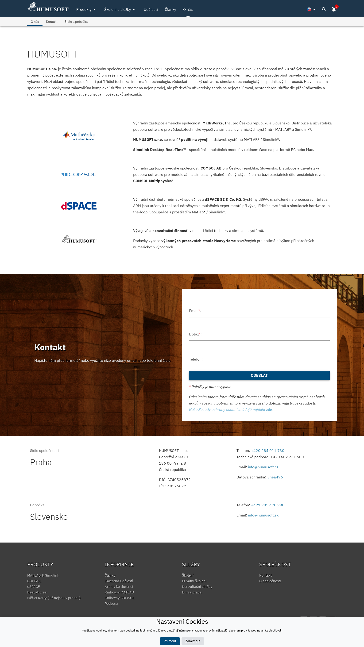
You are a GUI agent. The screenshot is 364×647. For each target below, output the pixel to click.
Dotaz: (195, 334)
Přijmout (170, 641)
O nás (188, 9)
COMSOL (34, 581)
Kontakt (52, 21)
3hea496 (275, 477)
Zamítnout (192, 641)
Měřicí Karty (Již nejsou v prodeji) (54, 598)
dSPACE (33, 586)
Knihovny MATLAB (119, 592)
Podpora (111, 603)
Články (170, 9)
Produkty (86, 9)
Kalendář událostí (119, 581)
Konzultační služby (197, 586)
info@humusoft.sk (263, 515)
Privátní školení (194, 581)
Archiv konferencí (119, 586)
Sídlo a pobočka (76, 21)
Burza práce (191, 592)
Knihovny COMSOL (120, 598)
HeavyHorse (36, 592)
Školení (188, 575)
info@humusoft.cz (263, 467)
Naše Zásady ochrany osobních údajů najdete (230, 409)
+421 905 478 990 (267, 505)
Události (151, 9)
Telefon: (196, 359)
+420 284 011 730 (267, 450)
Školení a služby (120, 9)
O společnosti (270, 581)
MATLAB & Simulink (43, 575)
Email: (195, 310)
